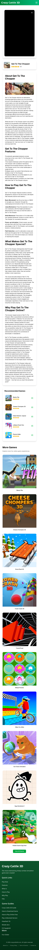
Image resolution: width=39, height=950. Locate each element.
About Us (5, 945)
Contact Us (33, 945)
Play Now (5, 882)
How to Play (6, 892)
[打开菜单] (36, 2)
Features (5, 885)
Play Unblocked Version (9, 918)
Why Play (5, 895)
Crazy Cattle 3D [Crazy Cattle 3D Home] (10, 2)
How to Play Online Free (10, 914)
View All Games (19, 851)
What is (4, 889)
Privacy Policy (13, 945)
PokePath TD (6, 921)
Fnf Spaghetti (6, 928)
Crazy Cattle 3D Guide (9, 908)
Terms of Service (24, 945)
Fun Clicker (5, 935)
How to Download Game (10, 911)
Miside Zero (6, 925)
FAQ (3, 899)
